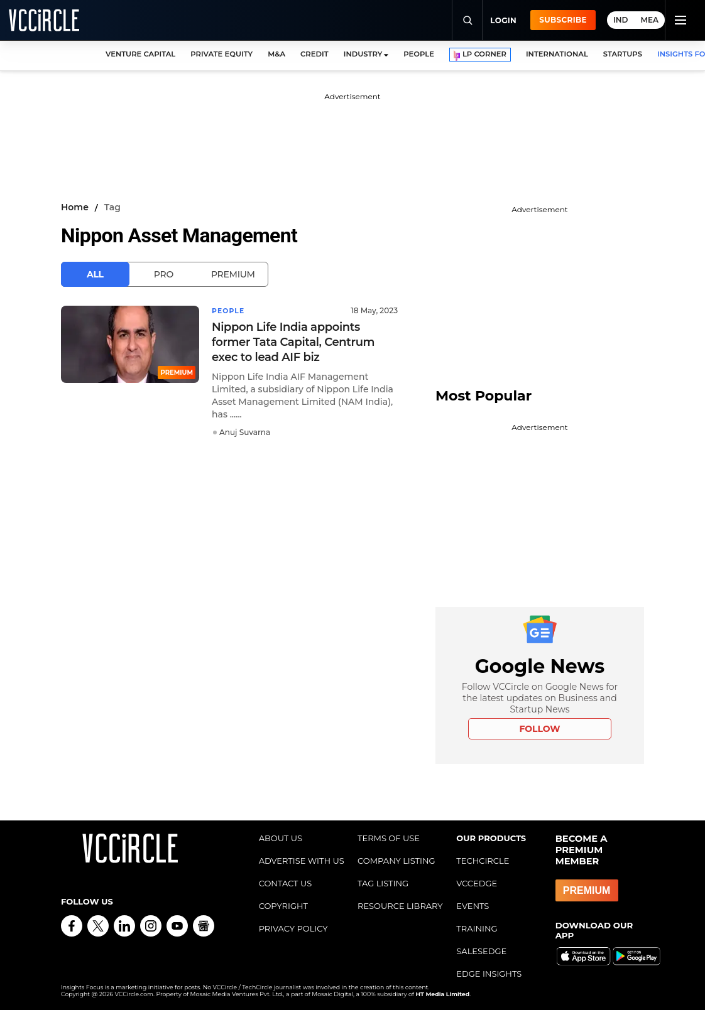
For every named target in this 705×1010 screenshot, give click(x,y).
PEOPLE (418, 54)
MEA (650, 19)
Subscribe (563, 19)
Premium (233, 274)
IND (620, 19)
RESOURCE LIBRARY (400, 906)
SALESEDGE (481, 951)
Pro (163, 274)
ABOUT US (280, 838)
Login (503, 20)
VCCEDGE (476, 883)
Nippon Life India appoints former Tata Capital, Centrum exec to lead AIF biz (293, 341)
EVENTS (472, 906)
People (230, 310)
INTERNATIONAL (557, 54)
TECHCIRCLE (482, 861)
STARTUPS (622, 54)
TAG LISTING (383, 883)
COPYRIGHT (283, 906)
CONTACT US (285, 883)
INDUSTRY (363, 54)
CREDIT (314, 54)
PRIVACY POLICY (293, 928)
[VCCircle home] (44, 20)
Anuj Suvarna (244, 431)
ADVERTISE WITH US (301, 861)
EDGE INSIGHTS (489, 974)
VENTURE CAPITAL (140, 54)
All (95, 274)
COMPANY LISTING (396, 861)
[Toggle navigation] (680, 20)
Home (75, 207)
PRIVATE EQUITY (221, 54)
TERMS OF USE (389, 838)
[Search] (467, 20)
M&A (276, 54)
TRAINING (476, 928)
